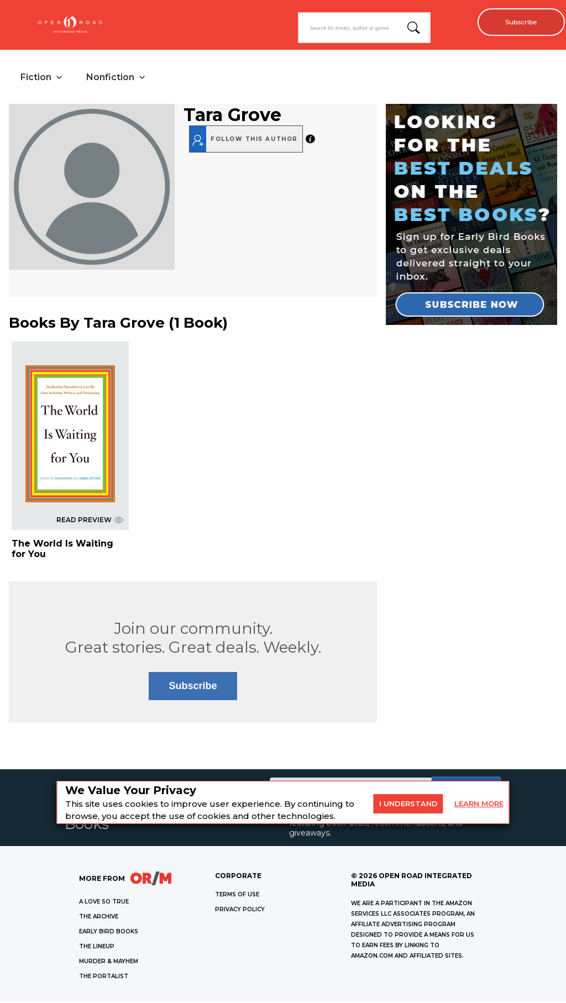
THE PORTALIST (103, 977)
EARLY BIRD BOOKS (108, 933)
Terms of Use (237, 896)
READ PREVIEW (89, 521)
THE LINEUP (96, 948)
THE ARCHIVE (98, 918)
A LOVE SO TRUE (104, 903)
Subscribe (516, 22)
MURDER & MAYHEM (108, 963)
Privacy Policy (240, 911)
